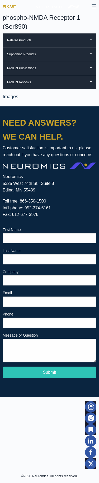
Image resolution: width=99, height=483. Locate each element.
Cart (9, 6)
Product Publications (21, 68)
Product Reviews (19, 82)
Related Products (19, 40)
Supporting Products (21, 54)
